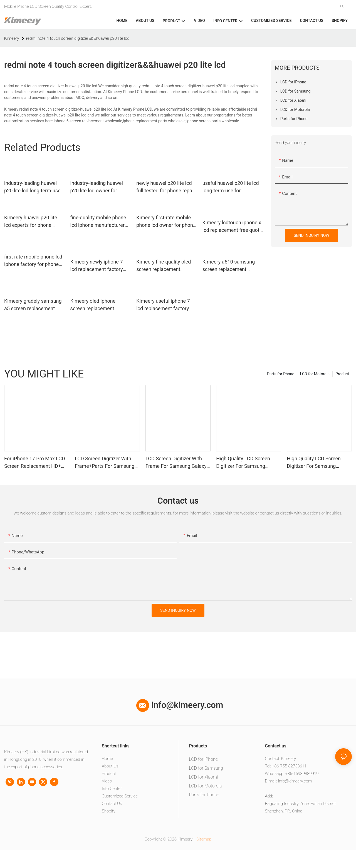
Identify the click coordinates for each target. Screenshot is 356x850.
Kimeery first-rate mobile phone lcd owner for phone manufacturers (166, 222)
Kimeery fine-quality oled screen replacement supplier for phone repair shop (163, 266)
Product (342, 374)
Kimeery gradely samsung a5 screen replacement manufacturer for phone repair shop (33, 305)
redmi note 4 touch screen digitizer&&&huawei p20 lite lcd (78, 38)
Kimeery (11, 38)
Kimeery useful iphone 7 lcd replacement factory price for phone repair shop (166, 305)
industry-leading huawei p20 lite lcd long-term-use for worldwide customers (32, 187)
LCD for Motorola (315, 374)
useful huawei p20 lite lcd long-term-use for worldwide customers (230, 187)
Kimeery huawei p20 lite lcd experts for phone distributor (30, 222)
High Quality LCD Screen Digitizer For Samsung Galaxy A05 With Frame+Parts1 (314, 463)
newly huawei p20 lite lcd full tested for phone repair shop (165, 187)
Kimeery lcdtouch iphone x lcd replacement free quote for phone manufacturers (232, 227)
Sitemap (204, 839)
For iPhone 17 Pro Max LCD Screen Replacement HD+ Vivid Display (34, 463)
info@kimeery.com (179, 705)
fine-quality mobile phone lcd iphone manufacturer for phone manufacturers (98, 222)
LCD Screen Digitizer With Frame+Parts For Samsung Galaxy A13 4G (104, 463)
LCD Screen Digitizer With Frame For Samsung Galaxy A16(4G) (175, 463)
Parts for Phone (280, 374)
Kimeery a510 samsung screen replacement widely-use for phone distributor (228, 266)
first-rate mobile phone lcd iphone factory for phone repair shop (33, 261)
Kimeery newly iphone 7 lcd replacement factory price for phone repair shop (100, 266)
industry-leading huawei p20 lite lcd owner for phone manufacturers (96, 187)
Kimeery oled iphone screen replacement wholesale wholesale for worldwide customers (97, 305)
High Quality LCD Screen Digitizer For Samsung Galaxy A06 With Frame (243, 463)
